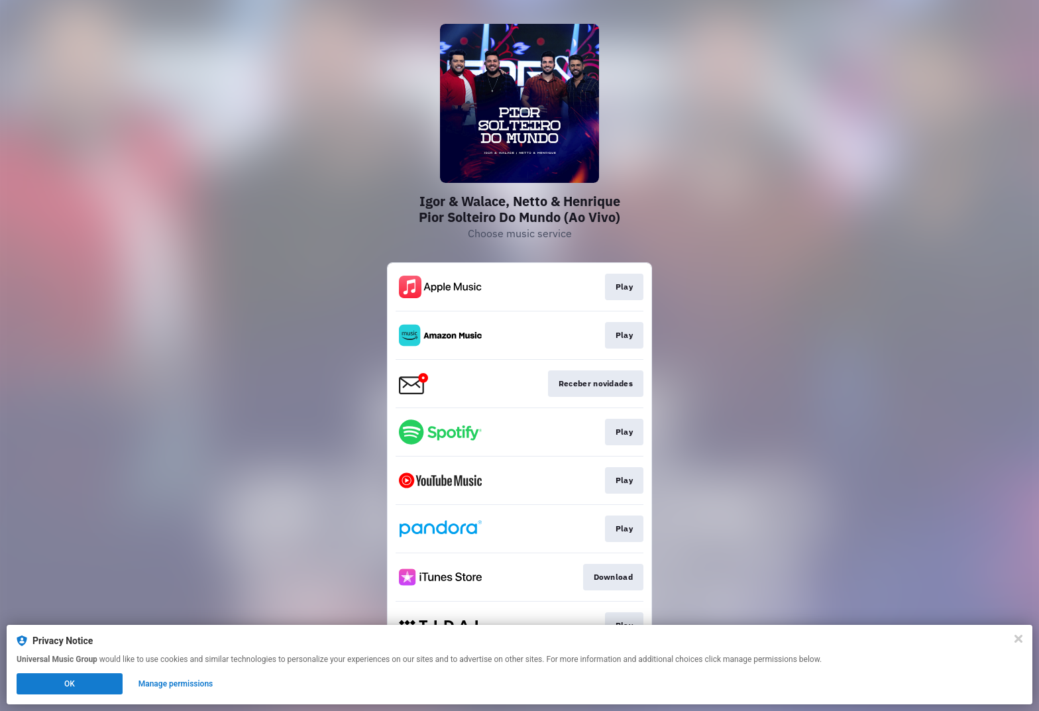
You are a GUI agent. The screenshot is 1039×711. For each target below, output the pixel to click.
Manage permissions (175, 683)
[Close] (1018, 638)
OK (69, 683)
